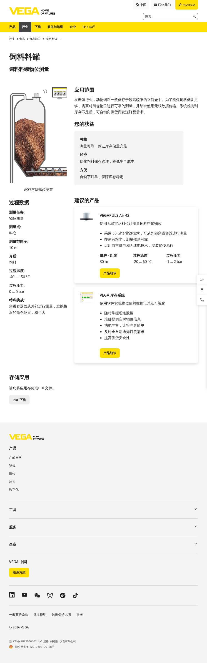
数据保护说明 (61, 614)
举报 (79, 614)
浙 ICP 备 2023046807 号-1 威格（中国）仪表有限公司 (42, 641)
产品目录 (15, 457)
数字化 (14, 489)
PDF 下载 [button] (19, 400)
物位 (12, 465)
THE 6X (88, 26)
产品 (12, 27)
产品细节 (109, 273)
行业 (25, 27)
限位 (12, 473)
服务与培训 (55, 27)
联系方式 (19, 572)
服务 (12, 526)
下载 (38, 27)
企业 (73, 27)
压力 (12, 481)
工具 (12, 509)
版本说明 (40, 614)
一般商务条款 (18, 614)
